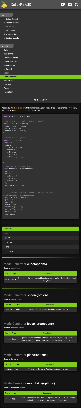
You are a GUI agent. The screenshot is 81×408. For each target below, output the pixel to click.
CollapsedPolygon (11, 65)
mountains (8, 251)
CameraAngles (9, 54)
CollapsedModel (10, 61)
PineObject (8, 84)
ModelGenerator (10, 77)
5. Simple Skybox (10, 34)
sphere (7, 238)
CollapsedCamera (11, 58)
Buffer (6, 50)
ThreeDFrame (9, 92)
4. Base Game (9, 30)
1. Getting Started (11, 19)
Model (6, 73)
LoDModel (8, 69)
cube (6, 233)
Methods (8, 229)
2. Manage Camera (11, 23)
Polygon (7, 88)
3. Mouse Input (10, 27)
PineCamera (8, 80)
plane (6, 247)
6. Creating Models (11, 38)
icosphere (8, 242)
